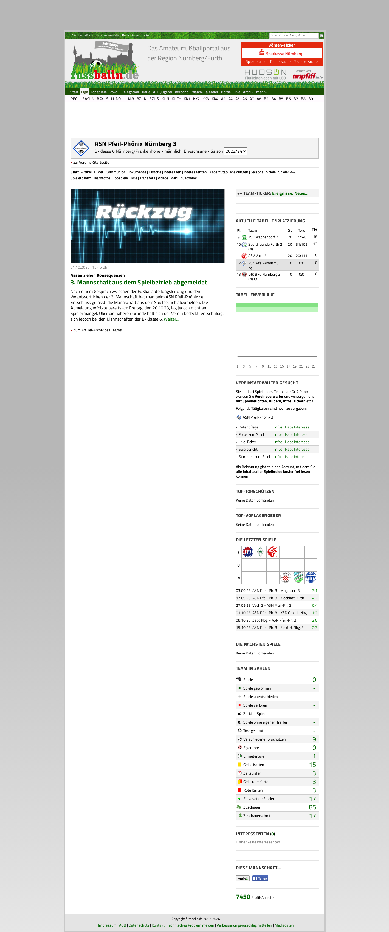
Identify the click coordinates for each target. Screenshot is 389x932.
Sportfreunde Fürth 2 (265, 244)
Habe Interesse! (297, 427)
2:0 (314, 620)
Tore (133, 178)
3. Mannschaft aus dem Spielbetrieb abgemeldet (139, 282)
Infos (278, 427)
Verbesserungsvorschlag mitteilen (244, 925)
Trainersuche (280, 61)
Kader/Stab (218, 172)
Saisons (257, 172)
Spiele (271, 172)
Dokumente (136, 172)
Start (75, 172)
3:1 (314, 590)
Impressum (107, 925)
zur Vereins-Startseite (91, 162)
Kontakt (158, 925)
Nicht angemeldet (107, 35)
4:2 (314, 598)
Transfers (147, 178)
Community (115, 172)
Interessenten (195, 172)
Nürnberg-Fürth (82, 35)
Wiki (174, 178)
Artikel (86, 172)
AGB (122, 925)
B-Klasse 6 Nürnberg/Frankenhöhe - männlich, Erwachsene (151, 151)
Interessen (172, 172)
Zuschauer (188, 178)
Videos (163, 178)
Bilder (98, 172)
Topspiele (120, 178)
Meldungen (239, 172)
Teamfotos (102, 178)
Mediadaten (284, 925)
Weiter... (171, 319)
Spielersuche (256, 61)
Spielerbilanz (81, 178)
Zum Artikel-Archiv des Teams (97, 330)
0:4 (314, 605)
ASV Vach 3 (257, 255)
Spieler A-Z (287, 172)
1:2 (314, 612)
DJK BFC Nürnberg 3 (264, 274)
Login (145, 35)
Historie (155, 172)
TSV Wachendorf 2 (263, 237)
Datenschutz (139, 925)
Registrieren (130, 35)
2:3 (314, 627)
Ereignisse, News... (290, 193)
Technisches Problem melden (190, 925)
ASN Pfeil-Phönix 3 (263, 263)
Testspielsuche (306, 61)
